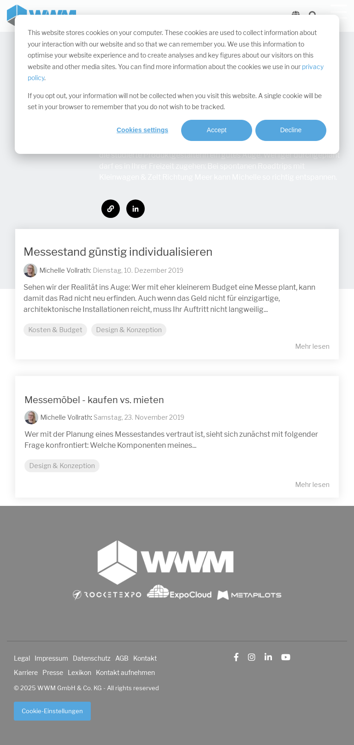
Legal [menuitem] (22, 658)
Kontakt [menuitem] (145, 658)
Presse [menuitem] (52, 673)
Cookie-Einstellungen (52, 711)
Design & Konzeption (129, 330)
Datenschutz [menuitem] (92, 658)
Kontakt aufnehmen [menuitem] (125, 673)
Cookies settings (142, 130)
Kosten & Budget (55, 330)
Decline (291, 130)
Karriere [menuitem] (26, 673)
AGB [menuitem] (122, 658)
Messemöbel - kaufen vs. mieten (94, 400)
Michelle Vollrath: (66, 270)
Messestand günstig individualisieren (118, 252)
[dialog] (177, 84)
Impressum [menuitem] (51, 658)
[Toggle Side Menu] (338, 11)
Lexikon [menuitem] (79, 673)
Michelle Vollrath (65, 417)
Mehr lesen (312, 346)
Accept (217, 130)
